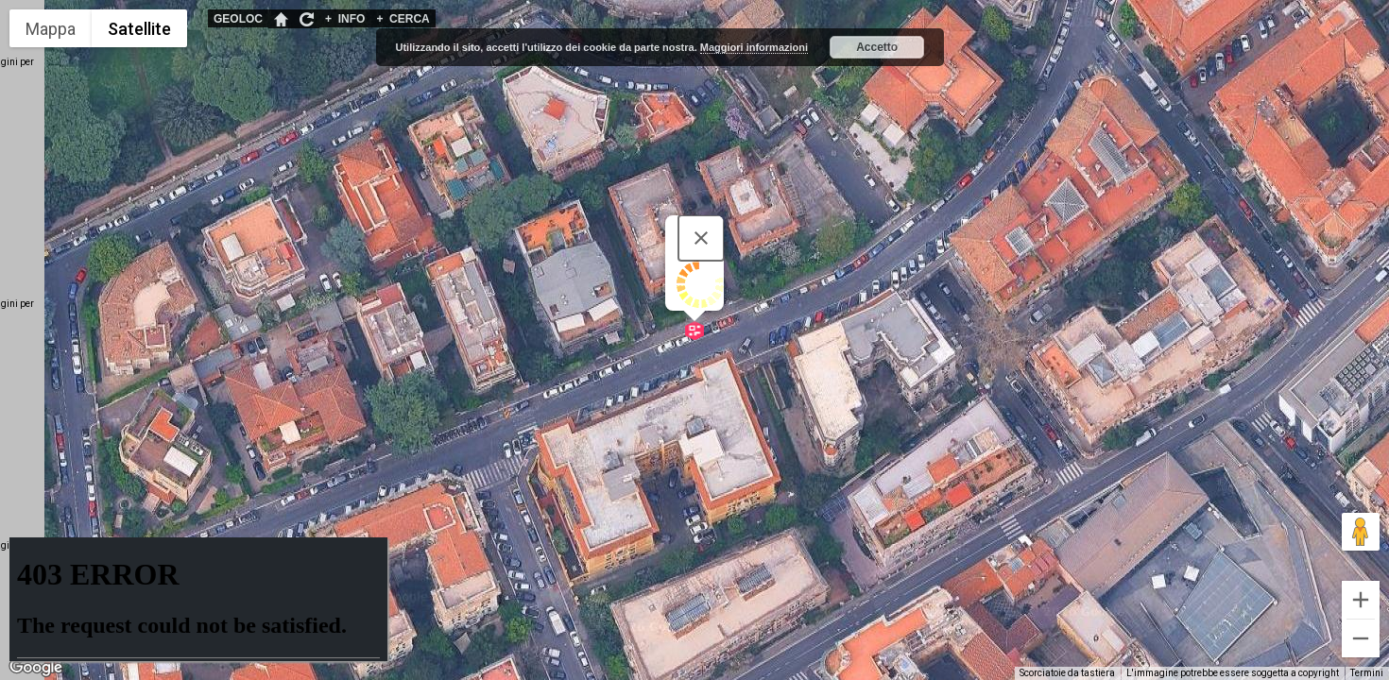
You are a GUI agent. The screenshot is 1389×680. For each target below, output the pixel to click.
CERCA (402, 19)
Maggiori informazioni (754, 47)
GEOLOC (238, 19)
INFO (345, 19)
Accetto (877, 47)
